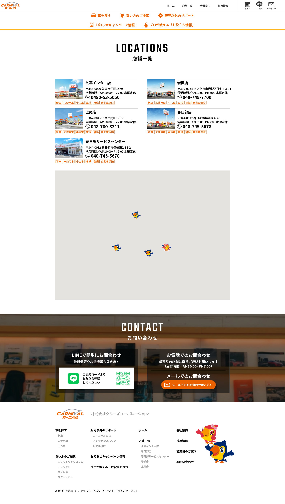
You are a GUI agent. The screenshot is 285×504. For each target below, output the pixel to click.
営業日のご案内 (186, 451)
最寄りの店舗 (169, 361)
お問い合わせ (185, 462)
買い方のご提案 (65, 456)
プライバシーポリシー (129, 491)
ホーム (143, 430)
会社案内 (182, 430)
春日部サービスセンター (155, 456)
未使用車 (63, 441)
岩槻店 (145, 461)
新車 (60, 435)
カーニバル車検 (102, 435)
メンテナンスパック (104, 441)
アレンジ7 (63, 467)
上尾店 (145, 466)
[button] (116, 247)
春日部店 (146, 451)
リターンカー (65, 477)
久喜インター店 (150, 446)
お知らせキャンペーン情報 (108, 456)
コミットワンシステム (70, 462)
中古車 (61, 446)
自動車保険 (99, 446)
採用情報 (182, 440)
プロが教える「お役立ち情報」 (111, 467)
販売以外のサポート (104, 430)
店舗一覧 (144, 440)
